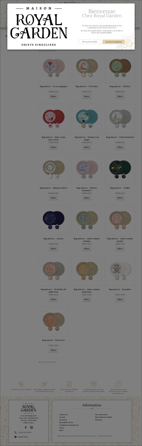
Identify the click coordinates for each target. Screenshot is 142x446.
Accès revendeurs (114, 42)
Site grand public (90, 41)
